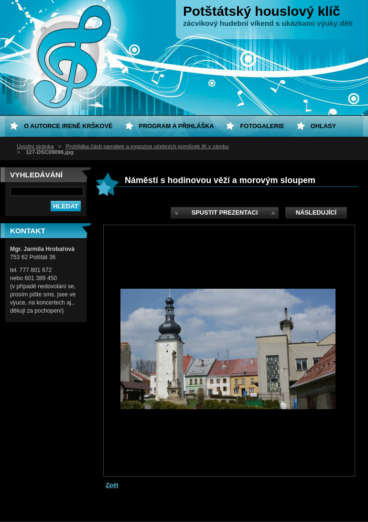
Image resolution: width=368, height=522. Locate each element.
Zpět (112, 485)
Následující (316, 212)
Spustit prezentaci (225, 212)
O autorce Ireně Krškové (68, 126)
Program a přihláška (176, 126)
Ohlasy (323, 126)
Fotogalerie (262, 126)
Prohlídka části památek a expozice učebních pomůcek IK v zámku (147, 146)
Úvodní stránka (35, 146)
